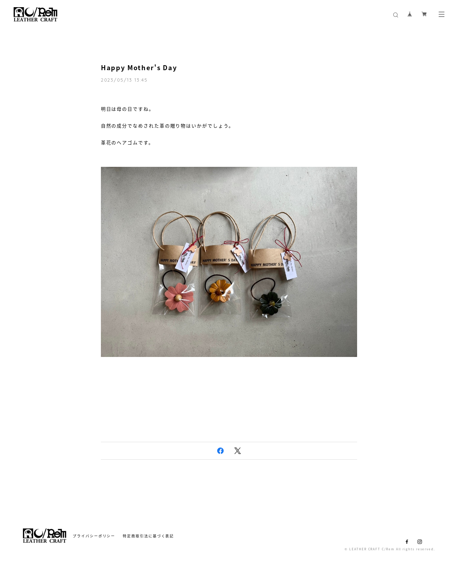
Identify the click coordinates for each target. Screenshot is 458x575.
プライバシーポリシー (94, 535)
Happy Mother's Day (139, 67)
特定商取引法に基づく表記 (148, 535)
